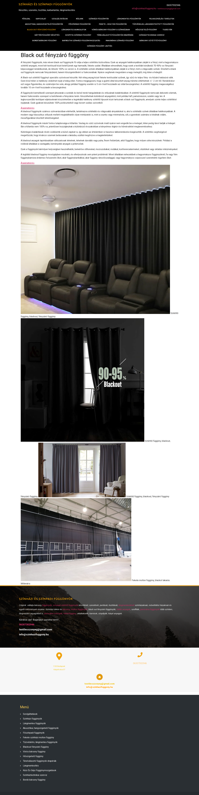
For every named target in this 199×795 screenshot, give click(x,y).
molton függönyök (79, 610)
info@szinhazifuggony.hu (144, 8)
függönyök (46, 606)
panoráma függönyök (149, 610)
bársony (65, 610)
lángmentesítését (126, 606)
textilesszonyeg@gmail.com (169, 9)
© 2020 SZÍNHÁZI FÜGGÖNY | (91, 789)
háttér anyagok (123, 610)
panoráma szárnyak (53, 614)
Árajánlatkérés (27, 108)
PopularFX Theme (114, 789)
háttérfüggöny (69, 614)
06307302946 (26, 625)
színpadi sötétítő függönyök (65, 606)
